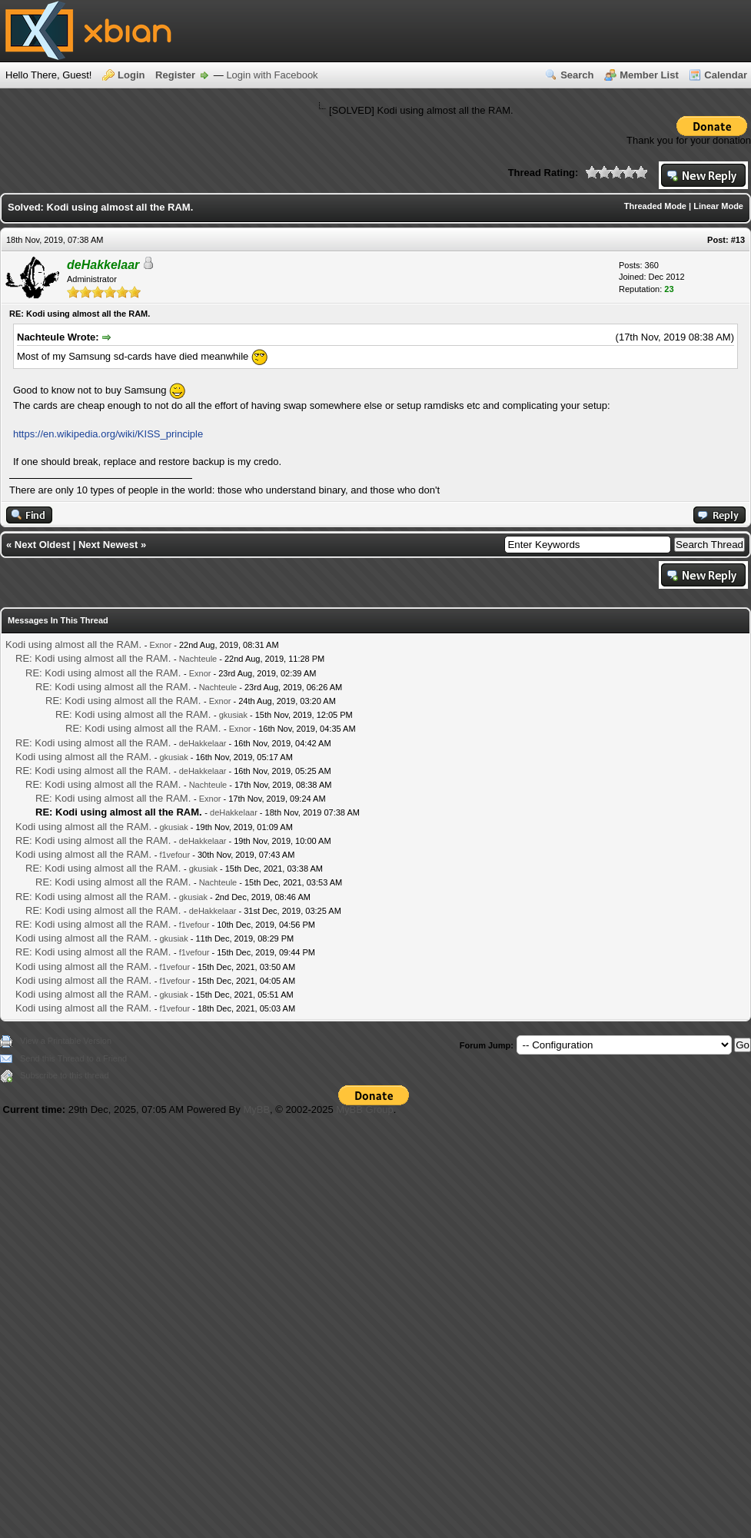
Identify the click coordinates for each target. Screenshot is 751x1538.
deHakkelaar (203, 743)
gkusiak (233, 714)
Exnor (160, 644)
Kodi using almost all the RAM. (73, 644)
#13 (738, 239)
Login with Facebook (271, 75)
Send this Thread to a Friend (73, 1058)
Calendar (725, 75)
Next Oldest (42, 544)
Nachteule (198, 658)
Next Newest (108, 544)
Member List (649, 75)
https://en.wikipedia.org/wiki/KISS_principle (108, 434)
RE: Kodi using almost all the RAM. (93, 658)
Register (175, 75)
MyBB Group (364, 1109)
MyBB (256, 1109)
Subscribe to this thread (64, 1075)
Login (131, 75)
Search (576, 75)
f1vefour (174, 854)
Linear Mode (718, 206)
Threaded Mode (655, 206)
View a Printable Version (65, 1040)
